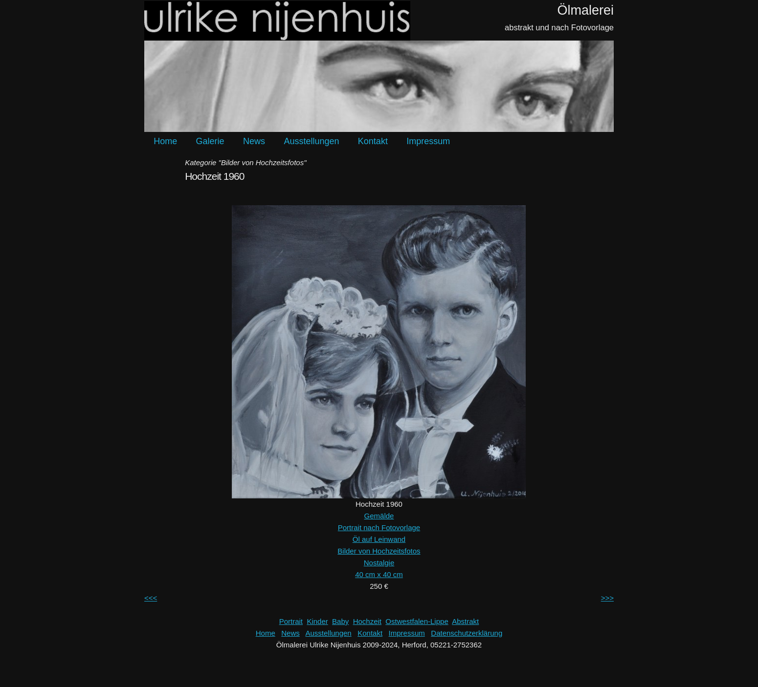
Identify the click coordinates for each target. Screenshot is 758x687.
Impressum (428, 141)
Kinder (317, 621)
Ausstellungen (311, 141)
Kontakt (373, 141)
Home (165, 141)
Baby (340, 621)
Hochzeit (367, 621)
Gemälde (379, 516)
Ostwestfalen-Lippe (416, 621)
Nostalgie (379, 562)
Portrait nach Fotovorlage (379, 527)
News (254, 141)
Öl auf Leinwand (379, 539)
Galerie (210, 141)
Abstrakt (465, 621)
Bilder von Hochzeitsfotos (378, 551)
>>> (607, 598)
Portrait (291, 621)
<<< (150, 598)
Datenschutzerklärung (466, 633)
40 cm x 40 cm (379, 574)
